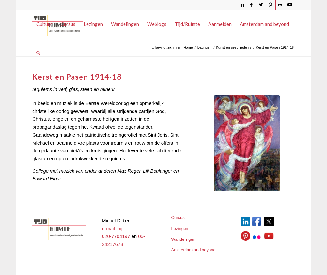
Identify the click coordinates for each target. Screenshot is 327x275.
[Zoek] (38, 52)
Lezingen (179, 228)
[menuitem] (44, 24)
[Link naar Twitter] (261, 5)
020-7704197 (116, 236)
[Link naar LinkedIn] (242, 5)
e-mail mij (112, 228)
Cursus (178, 217)
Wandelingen (183, 239)
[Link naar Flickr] (280, 5)
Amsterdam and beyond (193, 249)
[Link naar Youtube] (290, 5)
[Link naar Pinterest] (270, 5)
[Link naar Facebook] (251, 5)
